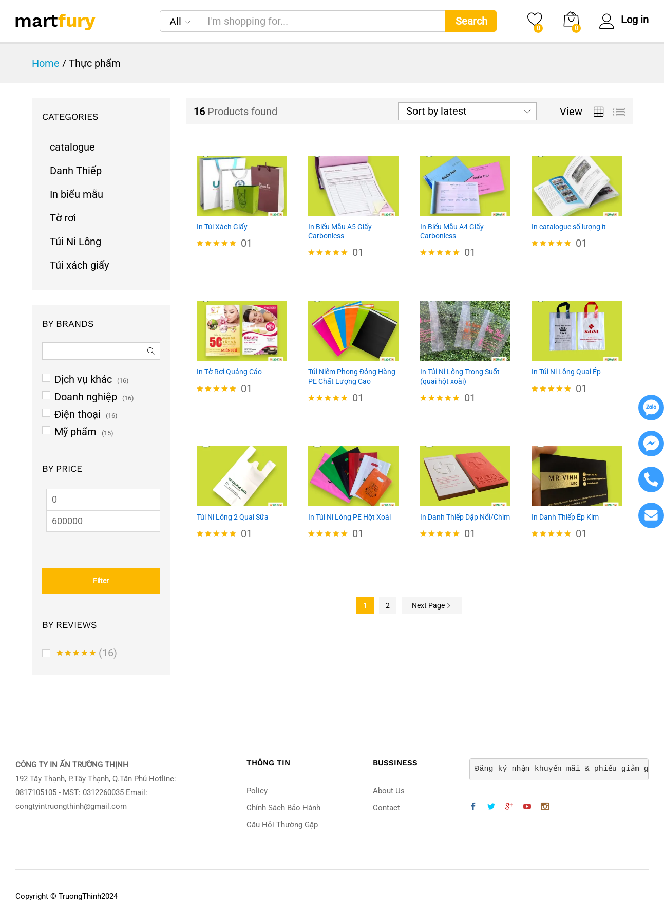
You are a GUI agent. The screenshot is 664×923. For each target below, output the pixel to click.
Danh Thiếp (76, 170)
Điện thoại (77, 414)
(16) (86, 654)
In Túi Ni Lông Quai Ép (566, 371)
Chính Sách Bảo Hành (283, 808)
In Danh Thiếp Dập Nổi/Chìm (465, 517)
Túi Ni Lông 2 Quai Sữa (233, 517)
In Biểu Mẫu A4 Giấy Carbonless (452, 231)
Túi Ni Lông (75, 241)
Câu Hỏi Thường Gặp (282, 824)
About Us (389, 791)
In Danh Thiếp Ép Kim (565, 517)
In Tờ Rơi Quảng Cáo (229, 371)
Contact (386, 808)
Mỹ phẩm (75, 432)
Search (471, 21)
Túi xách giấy (79, 265)
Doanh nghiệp (85, 397)
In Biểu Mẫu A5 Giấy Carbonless (340, 231)
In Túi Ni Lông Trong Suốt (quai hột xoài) (460, 376)
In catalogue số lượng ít (569, 227)
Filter (101, 581)
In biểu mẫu (76, 194)
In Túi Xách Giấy (222, 227)
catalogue (72, 147)
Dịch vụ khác (83, 379)
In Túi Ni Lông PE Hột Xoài (349, 517)
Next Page (431, 605)
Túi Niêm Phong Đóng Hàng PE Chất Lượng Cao (351, 376)
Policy (257, 791)
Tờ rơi (63, 218)
